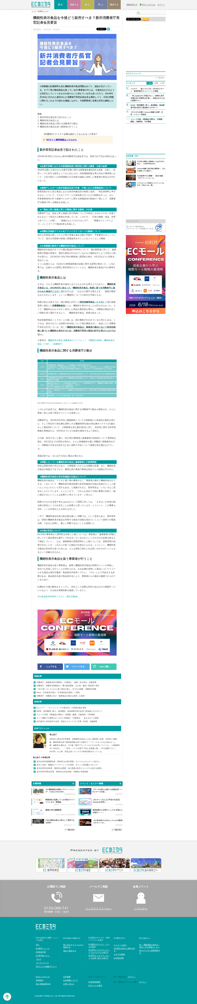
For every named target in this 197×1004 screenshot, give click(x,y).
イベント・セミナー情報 (91, 783)
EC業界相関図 (94, 982)
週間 (156, 83)
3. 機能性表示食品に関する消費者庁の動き (57, 123)
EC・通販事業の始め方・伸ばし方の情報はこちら (149, 946)
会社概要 (67, 977)
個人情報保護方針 (43, 984)
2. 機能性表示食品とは (48, 120)
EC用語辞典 (119, 958)
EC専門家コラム (42, 956)
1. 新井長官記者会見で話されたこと (54, 117)
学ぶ (101, 4)
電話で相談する (69, 951)
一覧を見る (70, 830)
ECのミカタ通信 (95, 986)
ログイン (131, 977)
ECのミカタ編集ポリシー (46, 966)
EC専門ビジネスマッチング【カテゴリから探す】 (99, 951)
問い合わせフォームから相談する (73, 946)
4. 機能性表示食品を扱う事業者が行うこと (57, 127)
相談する (74, 4)
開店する (114, 4)
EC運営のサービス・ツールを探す (99, 945)
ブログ (38, 959)
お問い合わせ (68, 984)
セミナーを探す (120, 945)
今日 (150, 83)
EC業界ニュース (43, 11)
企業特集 (37, 783)
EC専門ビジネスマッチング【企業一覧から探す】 (99, 957)
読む (61, 4)
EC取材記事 (41, 952)
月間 (162, 83)
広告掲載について (70, 980)
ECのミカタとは (42, 977)
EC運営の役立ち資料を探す (124, 949)
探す (87, 4)
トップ (34, 11)
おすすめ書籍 (119, 954)
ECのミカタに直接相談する (149, 951)
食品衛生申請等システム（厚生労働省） (60, 596)
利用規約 (39, 980)
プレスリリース (42, 963)
